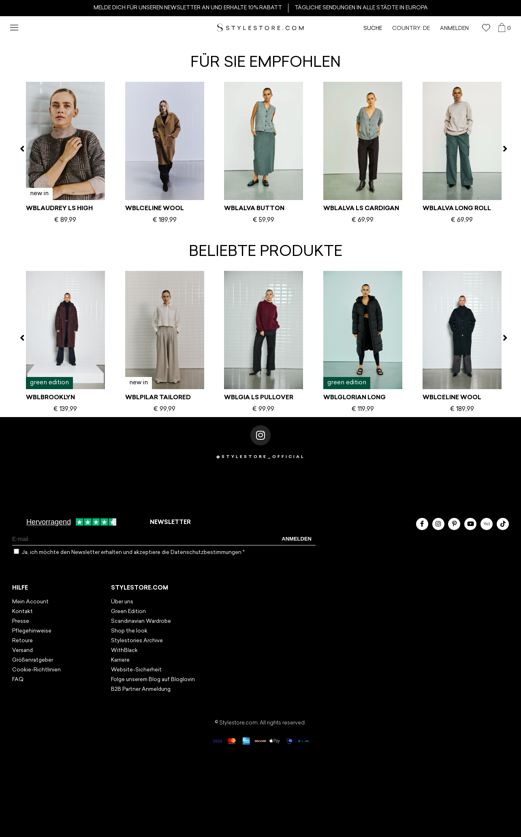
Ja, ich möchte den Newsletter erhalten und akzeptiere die (133, 552)
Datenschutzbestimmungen (207, 552)
